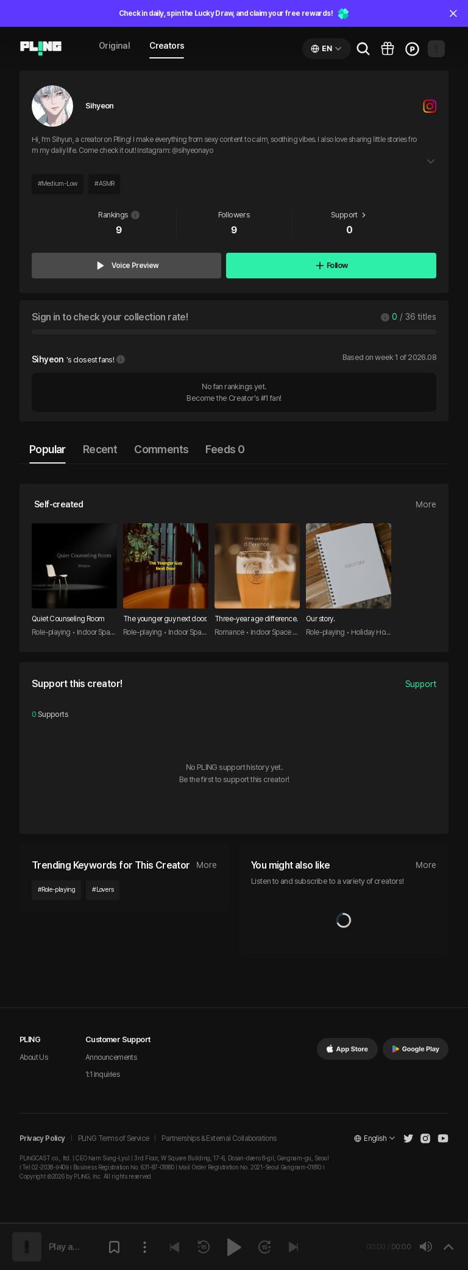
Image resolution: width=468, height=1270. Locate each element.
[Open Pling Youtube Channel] (443, 1138)
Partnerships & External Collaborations (218, 1138)
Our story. (320, 619)
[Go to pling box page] (387, 49)
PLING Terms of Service (113, 1138)
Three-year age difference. (255, 619)
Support (420, 684)
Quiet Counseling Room (68, 619)
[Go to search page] (363, 49)
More (426, 504)
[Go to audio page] (41, 48)
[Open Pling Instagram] (425, 1138)
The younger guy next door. (165, 619)
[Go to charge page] (412, 49)
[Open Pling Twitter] (408, 1138)
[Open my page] (436, 49)
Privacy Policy (42, 1138)
